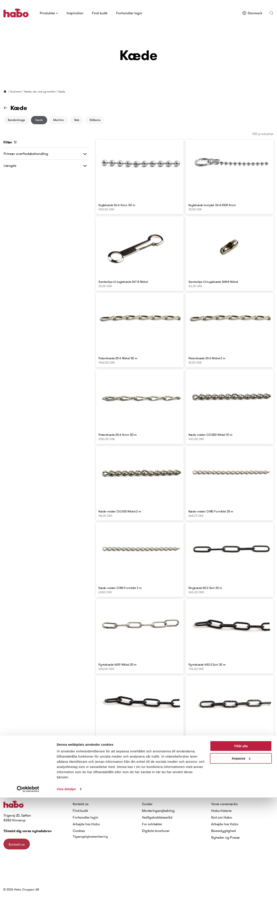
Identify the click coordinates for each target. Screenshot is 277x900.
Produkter (49, 13)
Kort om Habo (221, 817)
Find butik (100, 13)
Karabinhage (16, 120)
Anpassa (241, 860)
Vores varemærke (224, 804)
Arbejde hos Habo (86, 824)
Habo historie (221, 810)
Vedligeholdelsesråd (157, 817)
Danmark (252, 13)
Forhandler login (129, 13)
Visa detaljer (66, 891)
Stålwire (95, 120)
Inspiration (75, 13)
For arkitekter (152, 824)
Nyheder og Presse (225, 837)
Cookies (79, 830)
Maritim (58, 120)
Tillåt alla (241, 848)
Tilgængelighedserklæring (90, 836)
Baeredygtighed (223, 830)
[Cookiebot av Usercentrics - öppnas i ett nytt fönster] (28, 891)
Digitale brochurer (156, 830)
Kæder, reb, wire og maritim (40, 91)
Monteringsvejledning (158, 810)
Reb (76, 120)
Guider (147, 804)
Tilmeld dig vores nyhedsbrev (27, 831)
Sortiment (15, 91)
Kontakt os (80, 804)
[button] (271, 13)
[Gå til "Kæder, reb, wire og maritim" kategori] (8, 108)
